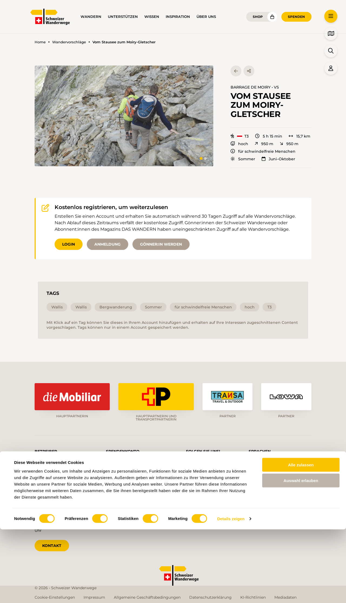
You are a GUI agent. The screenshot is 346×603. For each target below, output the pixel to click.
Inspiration (178, 17)
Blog (199, 499)
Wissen (151, 17)
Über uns (206, 17)
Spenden (296, 17)
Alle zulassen (301, 538)
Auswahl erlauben (301, 554)
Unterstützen (123, 17)
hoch (239, 144)
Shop (258, 17)
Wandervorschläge (69, 42)
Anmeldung (107, 244)
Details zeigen (230, 592)
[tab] (201, 158)
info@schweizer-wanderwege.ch (65, 483)
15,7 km (299, 136)
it (293, 461)
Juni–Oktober (278, 159)
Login (68, 244)
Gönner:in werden (161, 244)
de (257, 461)
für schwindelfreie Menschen (263, 151)
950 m (264, 144)
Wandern (91, 17)
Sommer (243, 159)
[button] (124, 116)
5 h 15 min (268, 136)
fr (275, 461)
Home (40, 42)
